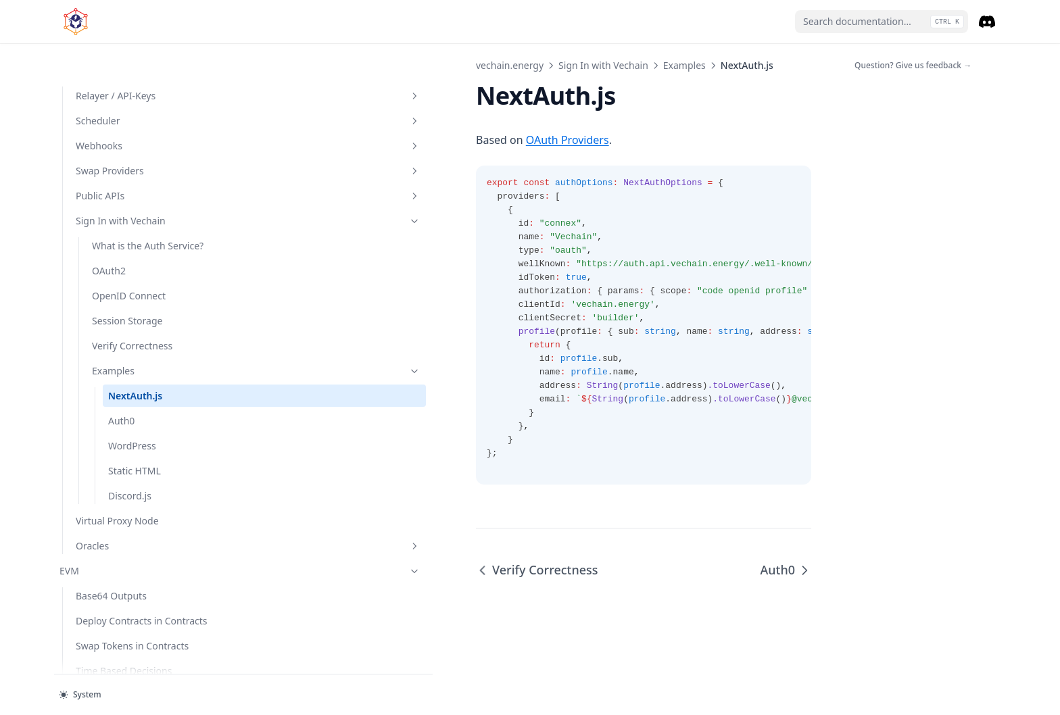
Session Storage (127, 263)
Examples (142, 313)
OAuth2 (109, 213)
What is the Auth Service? (129, 181)
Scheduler (134, 49)
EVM (126, 513)
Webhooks (134, 74)
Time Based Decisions (124, 627)
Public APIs (134, 124)
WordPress (132, 388)
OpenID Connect (129, 238)
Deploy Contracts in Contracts (119, 570)
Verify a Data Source (120, 652)
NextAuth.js (135, 338)
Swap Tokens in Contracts (132, 602)
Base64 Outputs (111, 538)
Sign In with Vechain (134, 149)
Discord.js (152, 437)
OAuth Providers (340, 139)
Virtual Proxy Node (117, 463)
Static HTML (152, 412)
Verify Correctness (132, 288)
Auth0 (121, 363)
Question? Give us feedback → (912, 65)
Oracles (134, 488)
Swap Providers (134, 99)
